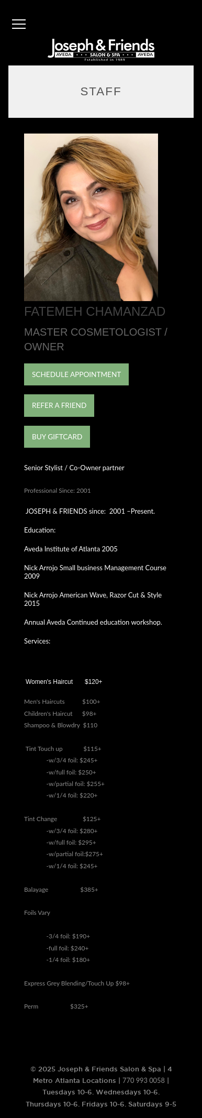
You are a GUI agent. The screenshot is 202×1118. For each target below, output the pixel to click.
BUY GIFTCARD (57, 437)
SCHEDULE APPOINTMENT (76, 374)
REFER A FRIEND (59, 405)
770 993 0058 (143, 1080)
